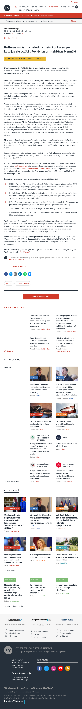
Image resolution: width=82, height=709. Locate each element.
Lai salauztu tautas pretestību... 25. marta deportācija (65, 424)
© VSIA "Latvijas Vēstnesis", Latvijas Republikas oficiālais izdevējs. (29, 698)
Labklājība (63, 563)
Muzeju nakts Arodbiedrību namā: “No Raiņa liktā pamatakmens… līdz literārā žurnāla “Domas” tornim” (41, 449)
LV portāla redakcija (21, 673)
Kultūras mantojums (63, 351)
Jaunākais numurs (67, 630)
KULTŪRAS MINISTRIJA (14, 308)
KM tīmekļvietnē (21, 166)
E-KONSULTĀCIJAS (25, 10)
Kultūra (24, 34)
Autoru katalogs (66, 633)
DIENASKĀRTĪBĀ (53, 7)
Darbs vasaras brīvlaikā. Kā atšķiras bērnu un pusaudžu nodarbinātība (67, 557)
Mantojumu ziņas (40, 637)
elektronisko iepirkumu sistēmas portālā (35, 169)
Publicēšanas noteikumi (16, 259)
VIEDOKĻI (42, 7)
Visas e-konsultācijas (15, 606)
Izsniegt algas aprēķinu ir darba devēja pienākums (66, 587)
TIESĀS (63, 7)
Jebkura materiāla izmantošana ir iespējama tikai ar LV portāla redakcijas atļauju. (35, 695)
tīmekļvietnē (25, 252)
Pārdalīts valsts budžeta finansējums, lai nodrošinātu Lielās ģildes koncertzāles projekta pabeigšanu (40, 321)
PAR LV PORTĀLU (17, 660)
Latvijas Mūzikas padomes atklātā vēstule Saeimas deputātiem (40, 424)
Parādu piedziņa (41, 596)
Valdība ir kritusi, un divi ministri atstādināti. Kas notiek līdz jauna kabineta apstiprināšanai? (67, 520)
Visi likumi (13, 636)
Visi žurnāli (64, 636)
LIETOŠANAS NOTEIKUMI (20, 662)
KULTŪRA (7, 368)
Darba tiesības (14, 601)
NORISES (34, 7)
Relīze (14, 34)
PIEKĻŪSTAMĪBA (17, 665)
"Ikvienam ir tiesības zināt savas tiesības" (28, 688)
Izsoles (36, 634)
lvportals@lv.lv (23, 677)
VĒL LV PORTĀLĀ (11, 490)
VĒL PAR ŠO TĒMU (12, 360)
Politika (62, 529)
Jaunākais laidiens (41, 632)
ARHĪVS (36, 10)
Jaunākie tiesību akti (17, 630)
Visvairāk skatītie (16, 633)
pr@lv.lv (27, 680)
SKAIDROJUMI (24, 7)
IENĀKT (75, 2)
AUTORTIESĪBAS (17, 668)
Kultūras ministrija (11, 29)
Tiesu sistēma (14, 531)
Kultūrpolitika (46, 329)
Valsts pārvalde (14, 565)
